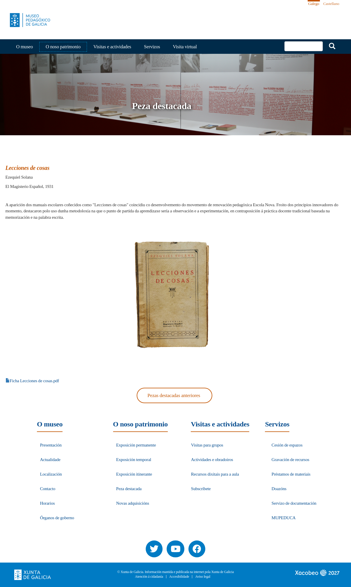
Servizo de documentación (294, 503)
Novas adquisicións (132, 503)
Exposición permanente (136, 445)
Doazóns (279, 488)
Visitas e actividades (112, 46)
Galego (313, 3)
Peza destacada (128, 488)
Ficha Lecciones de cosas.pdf (34, 380)
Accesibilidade (179, 576)
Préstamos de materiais (291, 474)
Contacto (47, 488)
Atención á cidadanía (149, 576)
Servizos (152, 46)
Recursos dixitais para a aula (215, 474)
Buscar (332, 46)
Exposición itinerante (134, 474)
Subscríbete (201, 488)
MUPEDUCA (284, 517)
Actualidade (50, 459)
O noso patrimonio (63, 46)
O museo (24, 46)
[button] (173, 294)
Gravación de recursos (290, 459)
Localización (51, 474)
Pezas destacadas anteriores (173, 395)
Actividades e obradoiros (212, 459)
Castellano (331, 3)
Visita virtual (185, 46)
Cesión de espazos (287, 445)
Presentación (50, 445)
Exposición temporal (133, 459)
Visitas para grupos (207, 445)
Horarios (47, 503)
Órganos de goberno (57, 517)
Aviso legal (202, 576)
